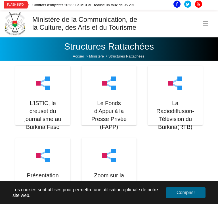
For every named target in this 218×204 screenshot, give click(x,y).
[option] (95, 5)
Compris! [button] (186, 192)
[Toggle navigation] (205, 23)
